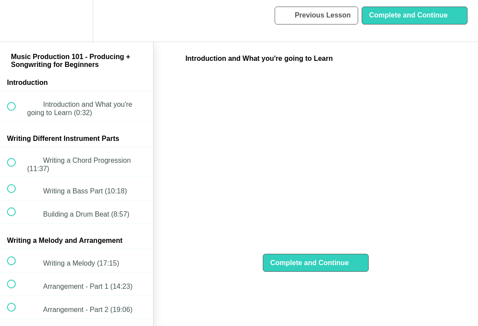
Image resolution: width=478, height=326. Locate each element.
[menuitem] (76, 21)
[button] (16, 21)
